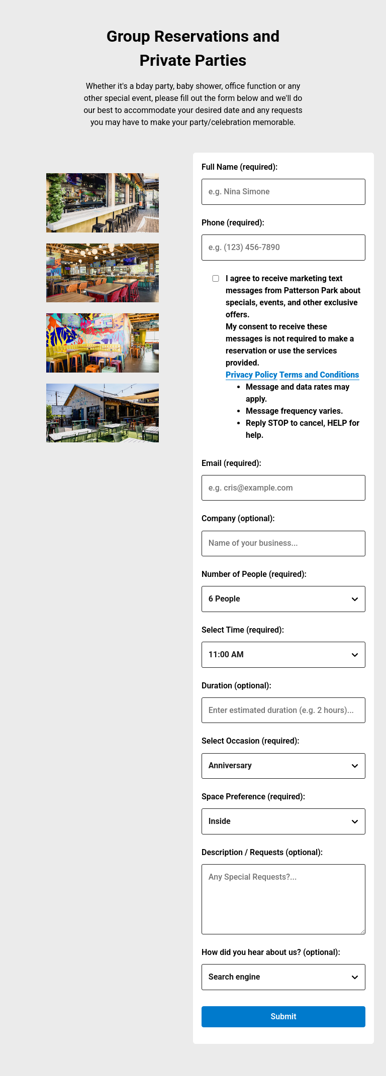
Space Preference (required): (253, 796)
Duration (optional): (236, 685)
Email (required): (231, 463)
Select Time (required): (243, 630)
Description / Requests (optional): (262, 852)
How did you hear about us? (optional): (271, 952)
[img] (102, 203)
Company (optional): (238, 518)
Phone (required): (233, 222)
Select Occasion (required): (251, 741)
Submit (283, 1016)
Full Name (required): (239, 167)
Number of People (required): (254, 574)
